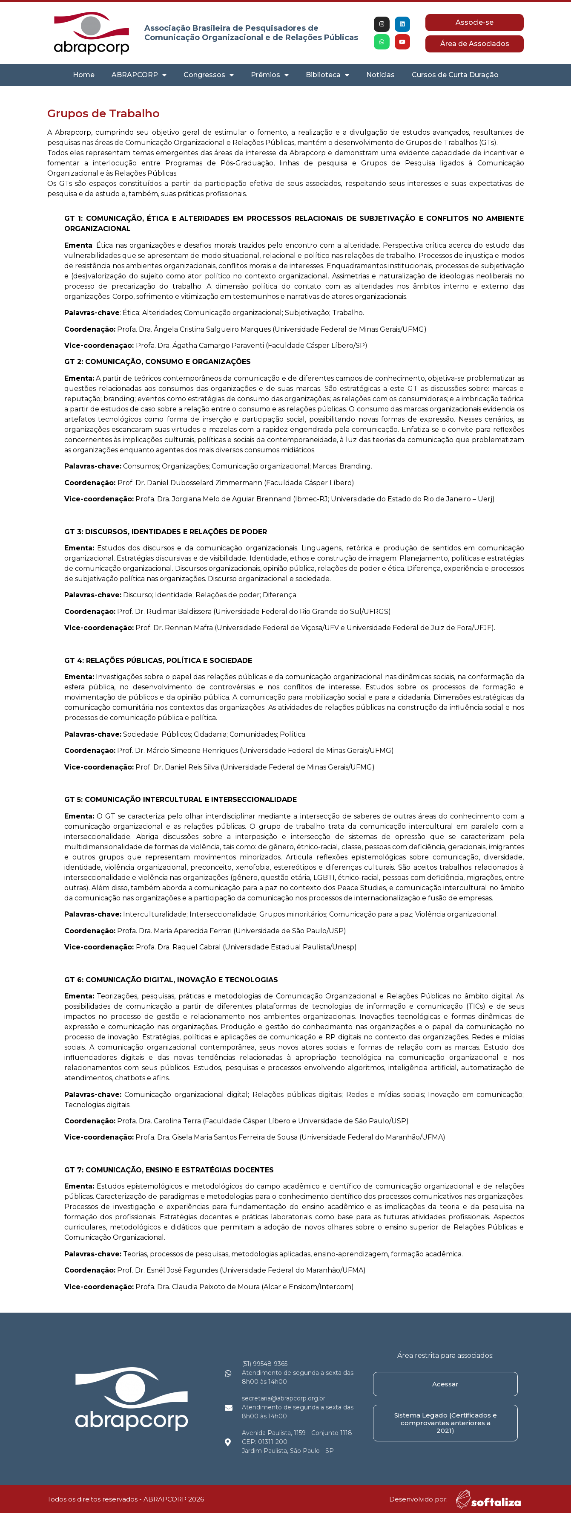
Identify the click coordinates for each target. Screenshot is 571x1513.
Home (84, 75)
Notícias (380, 75)
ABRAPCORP (139, 75)
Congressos (209, 75)
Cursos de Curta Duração (455, 75)
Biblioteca (327, 75)
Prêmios (270, 75)
